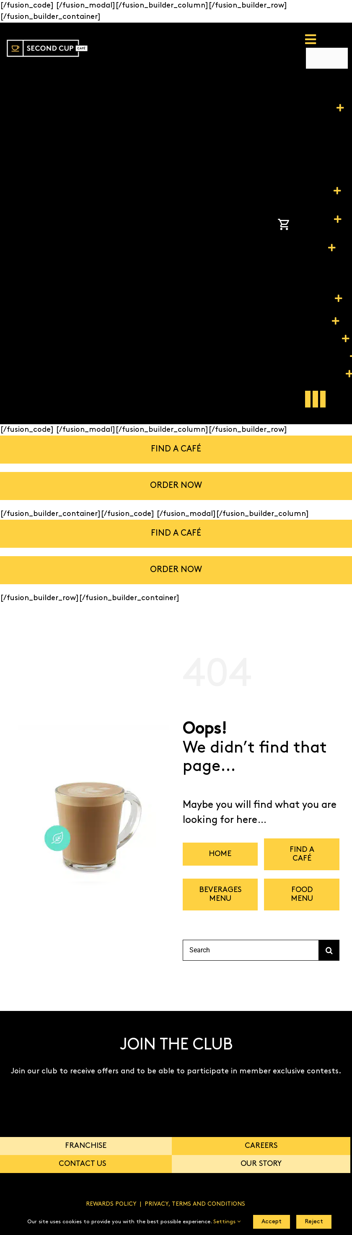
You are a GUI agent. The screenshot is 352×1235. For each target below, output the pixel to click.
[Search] (250, 950)
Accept (271, 1222)
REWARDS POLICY (111, 1204)
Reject (314, 1222)
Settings (227, 1222)
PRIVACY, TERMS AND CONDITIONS (195, 1204)
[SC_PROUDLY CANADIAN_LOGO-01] (47, 37)
